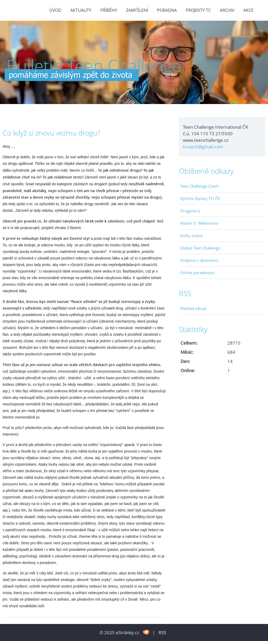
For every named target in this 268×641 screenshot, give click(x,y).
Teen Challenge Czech (199, 186)
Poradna (167, 10)
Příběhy (108, 10)
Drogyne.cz (190, 210)
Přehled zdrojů (193, 308)
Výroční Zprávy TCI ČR (200, 198)
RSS (162, 632)
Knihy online (191, 235)
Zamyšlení (137, 10)
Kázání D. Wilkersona (199, 223)
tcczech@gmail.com (203, 147)
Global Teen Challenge (200, 248)
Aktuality (80, 10)
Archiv (227, 10)
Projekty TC (198, 10)
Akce (248, 10)
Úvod (55, 10)
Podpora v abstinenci (199, 260)
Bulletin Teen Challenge (94, 65)
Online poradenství (197, 272)
